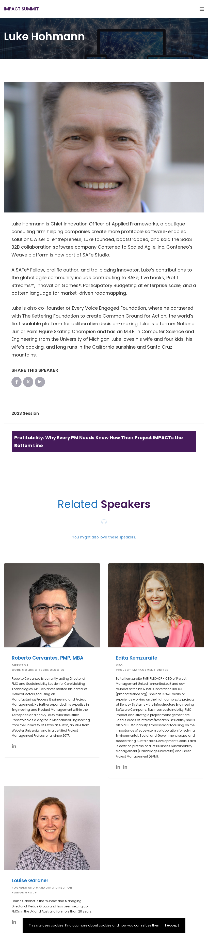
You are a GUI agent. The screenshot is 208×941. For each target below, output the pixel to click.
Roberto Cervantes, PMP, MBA (48, 657)
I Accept (172, 925)
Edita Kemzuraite (136, 657)
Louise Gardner (30, 880)
